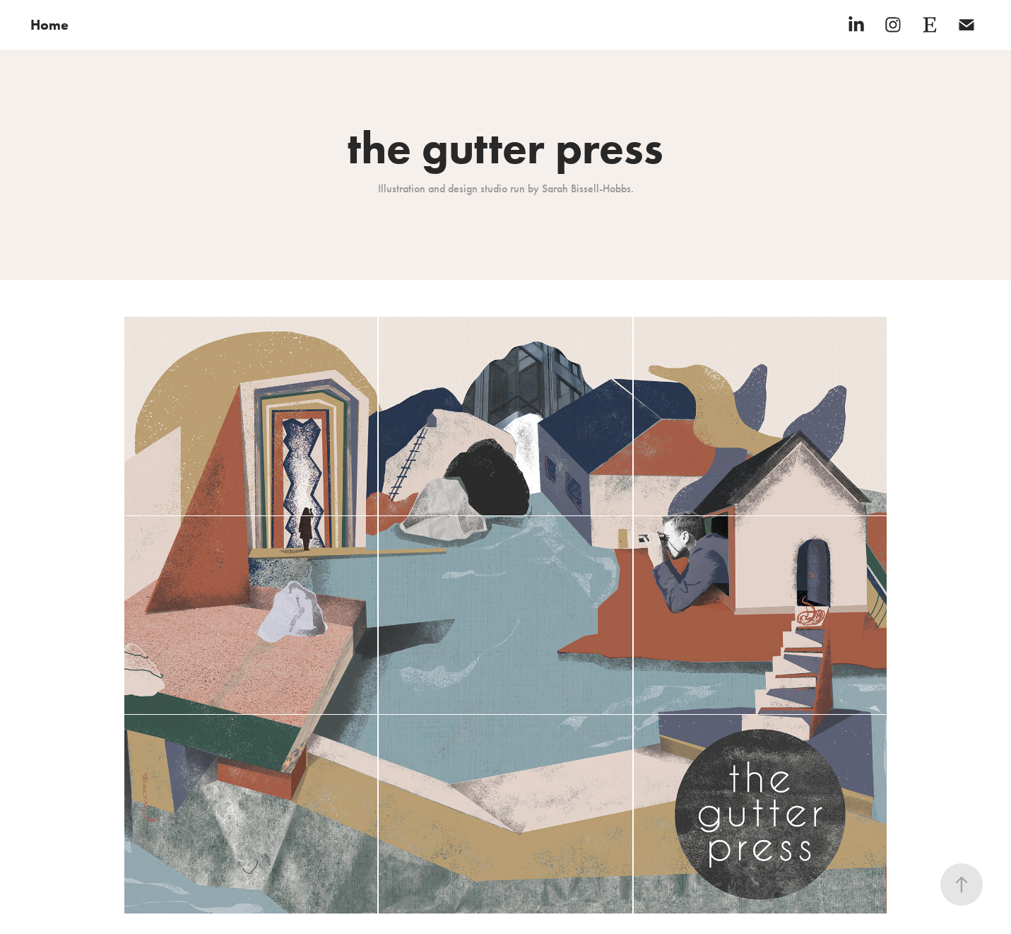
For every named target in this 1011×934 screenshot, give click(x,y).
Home (49, 24)
